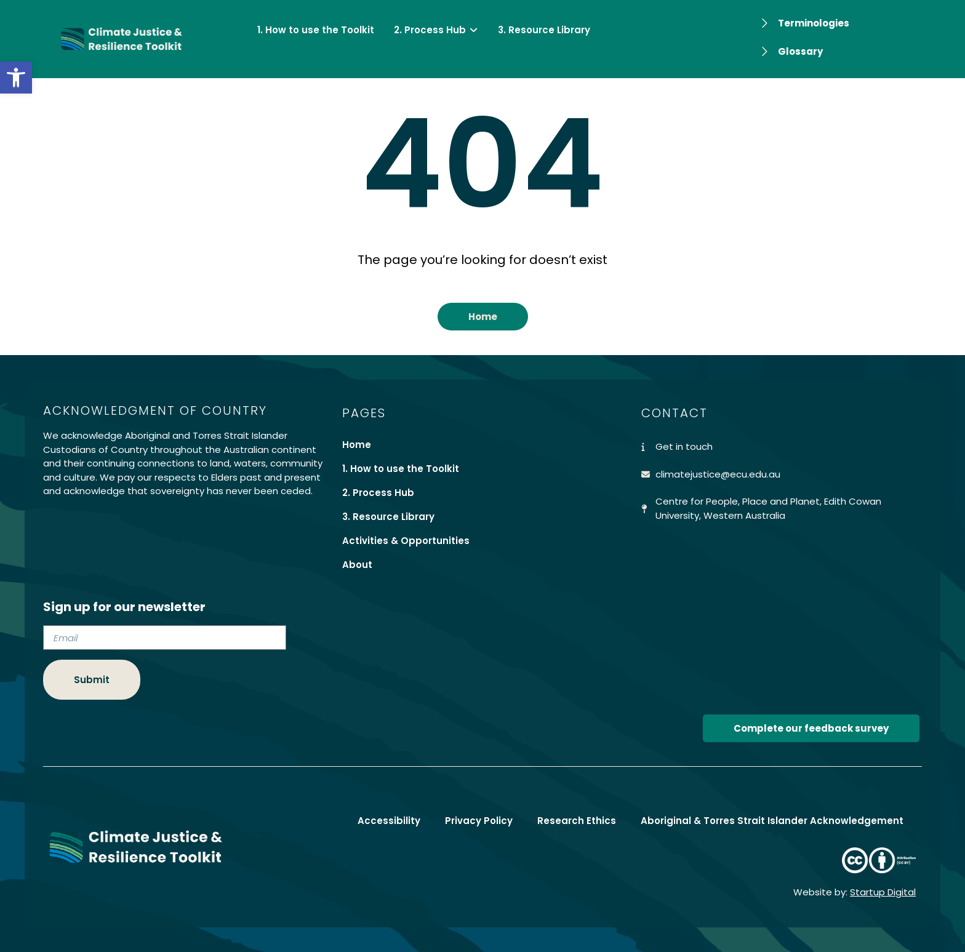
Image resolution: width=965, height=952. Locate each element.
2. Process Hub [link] (378, 492)
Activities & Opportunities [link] (406, 540)
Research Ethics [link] (576, 820)
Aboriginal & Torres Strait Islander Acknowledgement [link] (772, 820)
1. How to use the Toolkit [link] (400, 468)
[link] (16, 78)
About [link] (357, 564)
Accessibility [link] (389, 820)
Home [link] (356, 444)
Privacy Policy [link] (479, 820)
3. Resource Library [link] (388, 516)
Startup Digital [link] (883, 892)
